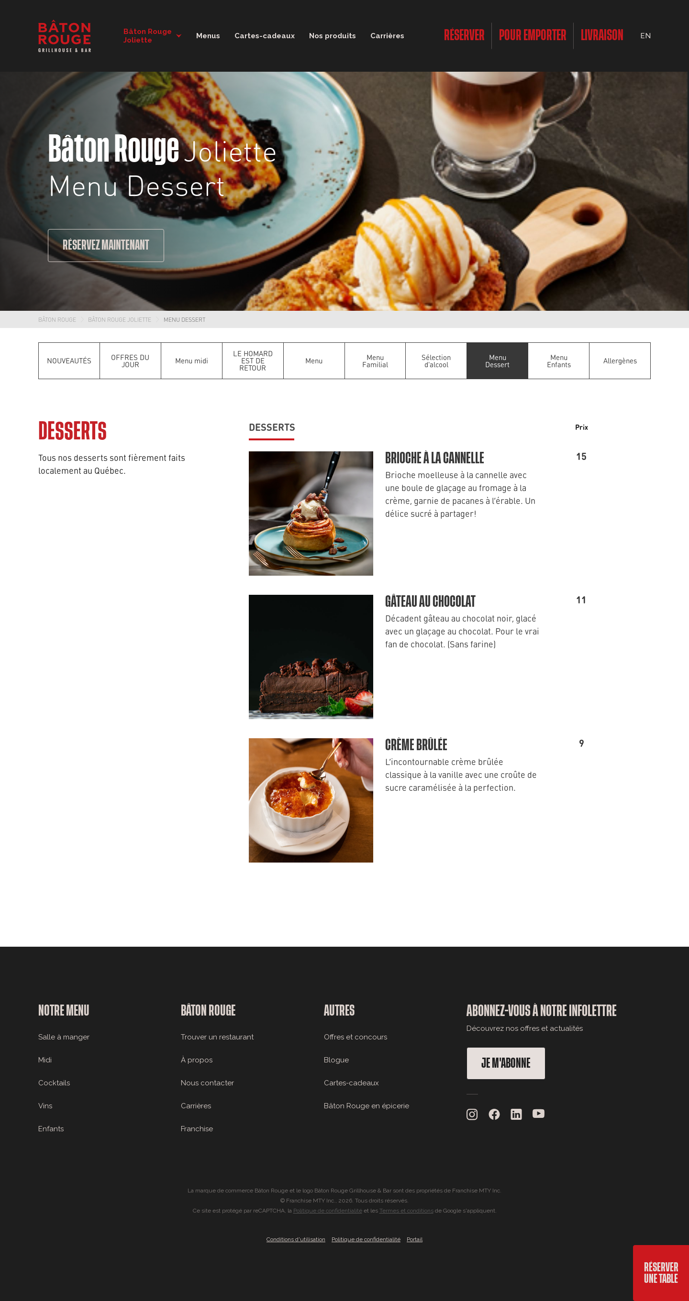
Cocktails (54, 1083)
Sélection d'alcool (436, 360)
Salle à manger (63, 1037)
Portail (414, 1239)
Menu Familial (375, 360)
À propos (196, 1060)
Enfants (51, 1129)
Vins (45, 1106)
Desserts (272, 427)
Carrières (387, 36)
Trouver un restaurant (217, 1037)
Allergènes (620, 360)
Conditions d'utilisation (296, 1239)
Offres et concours (355, 1037)
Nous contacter (207, 1083)
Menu (313, 360)
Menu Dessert (184, 319)
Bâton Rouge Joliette (119, 319)
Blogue (336, 1060)
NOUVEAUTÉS (69, 360)
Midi (45, 1060)
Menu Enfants (559, 360)
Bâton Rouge (57, 319)
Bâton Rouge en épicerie (366, 1106)
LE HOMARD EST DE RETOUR (253, 360)
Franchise (197, 1129)
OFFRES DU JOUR (130, 360)
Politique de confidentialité (327, 1210)
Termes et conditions (406, 1210)
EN (645, 36)
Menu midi (191, 360)
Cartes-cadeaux (351, 1083)
